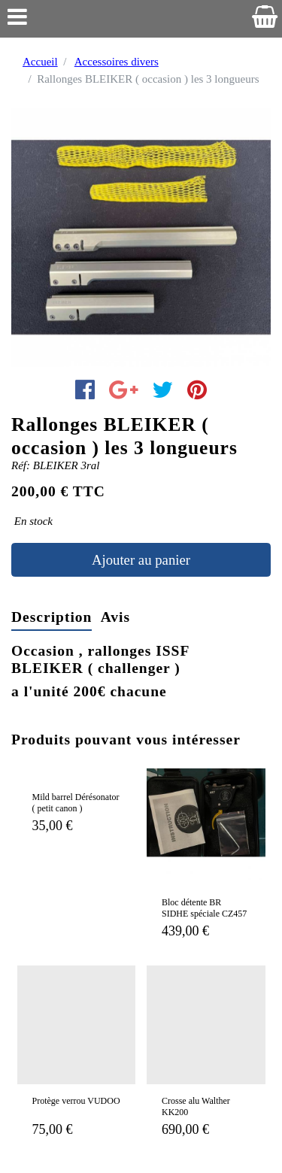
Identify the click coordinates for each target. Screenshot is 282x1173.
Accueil (40, 62)
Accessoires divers (116, 62)
